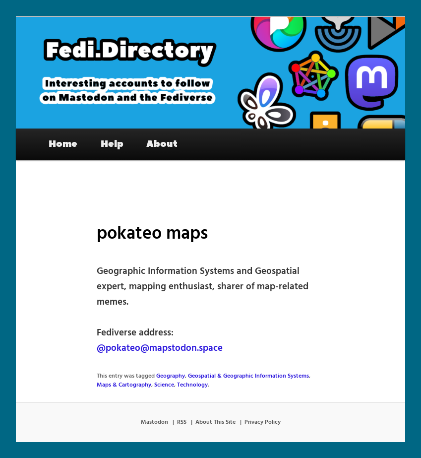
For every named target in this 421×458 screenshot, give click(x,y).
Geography (170, 376)
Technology (192, 385)
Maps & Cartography (124, 385)
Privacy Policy (262, 422)
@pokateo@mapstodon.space (160, 348)
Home (63, 143)
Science (164, 385)
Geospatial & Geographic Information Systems (248, 376)
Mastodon (154, 422)
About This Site (215, 422)
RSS (181, 422)
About (162, 143)
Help (112, 143)
